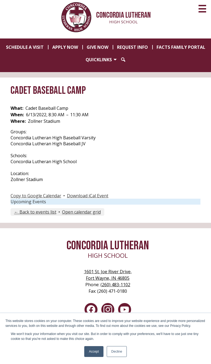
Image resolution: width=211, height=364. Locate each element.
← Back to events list (35, 212)
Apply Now (65, 47)
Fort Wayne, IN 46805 (108, 274)
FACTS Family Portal (181, 47)
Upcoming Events (28, 202)
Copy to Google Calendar (36, 196)
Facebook (91, 310)
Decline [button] (116, 351)
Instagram (107, 310)
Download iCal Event (87, 196)
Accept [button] (94, 351)
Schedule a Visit (25, 47)
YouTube (124, 310)
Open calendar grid (81, 212)
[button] (101, 59)
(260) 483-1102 (115, 285)
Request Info (132, 47)
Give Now (97, 47)
